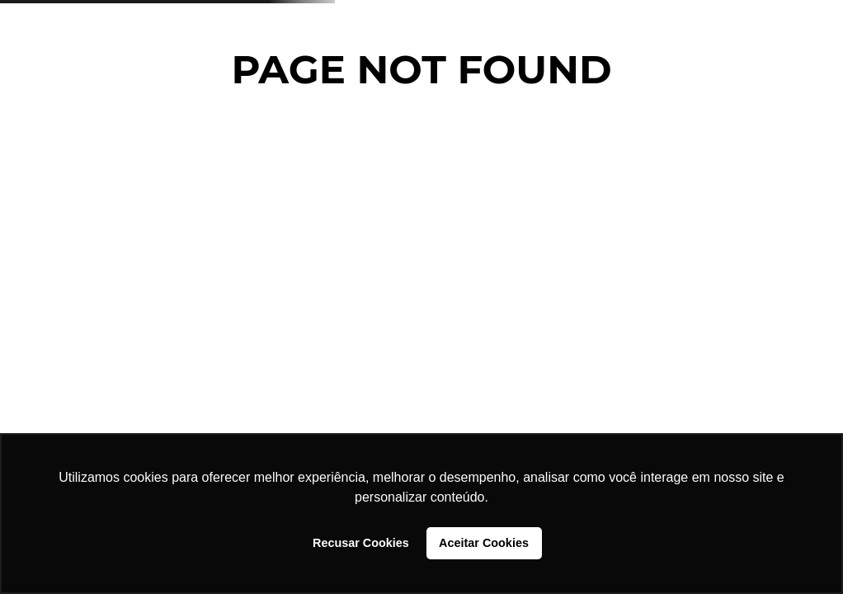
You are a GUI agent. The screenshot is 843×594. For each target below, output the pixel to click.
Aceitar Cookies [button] (484, 542)
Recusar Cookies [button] (361, 542)
